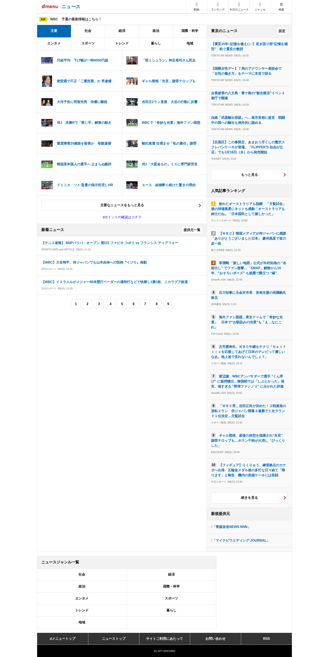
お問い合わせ (215, 638)
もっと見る (249, 174)
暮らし (156, 43)
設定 (282, 31)
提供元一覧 (192, 230)
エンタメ (54, 43)
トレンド (122, 43)
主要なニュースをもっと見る (122, 205)
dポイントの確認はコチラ (122, 217)
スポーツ (88, 43)
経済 (122, 31)
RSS (266, 638)
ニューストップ (113, 638)
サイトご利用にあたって (164, 638)
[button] (260, 6)
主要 (54, 31)
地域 (190, 43)
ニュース (71, 6)
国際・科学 (189, 31)
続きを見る (249, 497)
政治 (156, 31)
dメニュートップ (63, 638)
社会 (88, 31)
